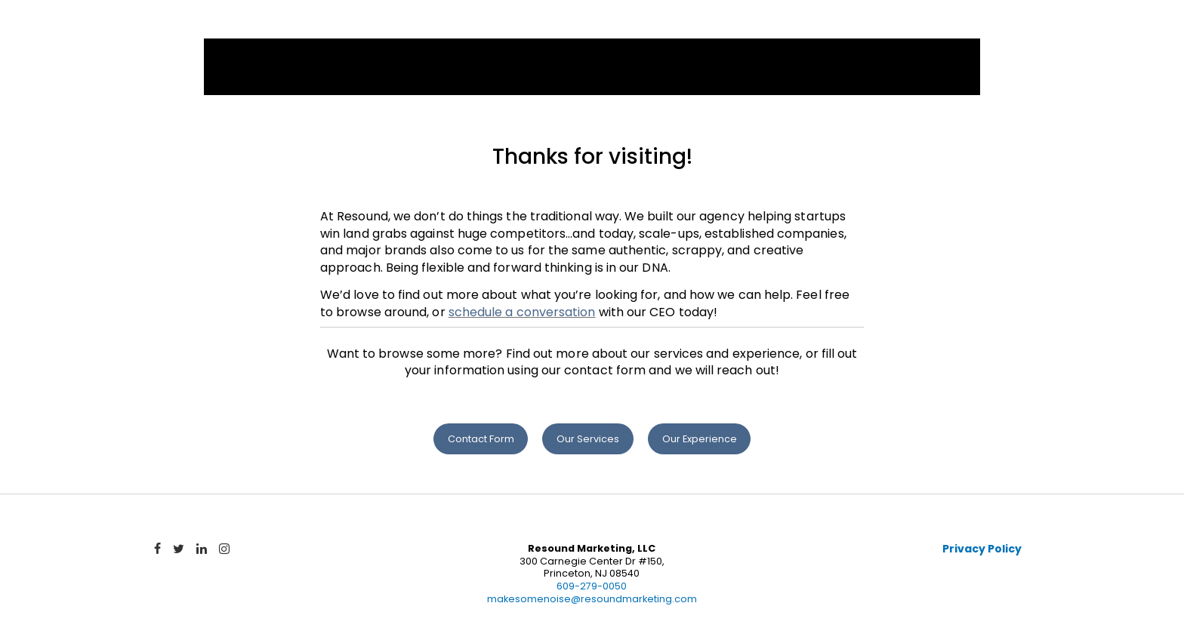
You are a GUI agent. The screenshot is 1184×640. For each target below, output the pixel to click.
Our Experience (699, 438)
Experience (796, 28)
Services (696, 28)
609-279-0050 (592, 586)
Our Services (588, 438)
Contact (1094, 28)
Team (882, 28)
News (948, 28)
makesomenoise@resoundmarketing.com (592, 598)
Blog (1013, 28)
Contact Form (481, 438)
